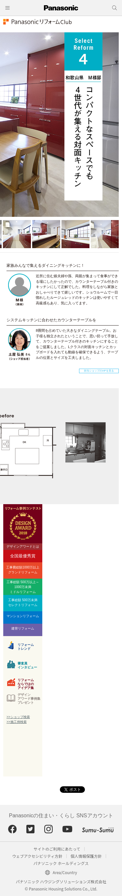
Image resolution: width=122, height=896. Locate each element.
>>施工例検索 (17, 722)
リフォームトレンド (26, 646)
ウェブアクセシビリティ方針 (37, 856)
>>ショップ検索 (18, 717)
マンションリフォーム (23, 616)
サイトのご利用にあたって (57, 849)
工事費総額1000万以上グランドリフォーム (22, 570)
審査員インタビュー (27, 665)
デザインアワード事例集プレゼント (29, 698)
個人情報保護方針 (86, 856)
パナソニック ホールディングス (61, 863)
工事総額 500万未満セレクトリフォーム (22, 602)
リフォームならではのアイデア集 (26, 683)
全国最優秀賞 (22, 555)
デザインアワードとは (23, 546)
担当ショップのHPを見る (99, 370)
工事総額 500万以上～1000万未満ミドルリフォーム (23, 587)
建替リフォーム (22, 628)
